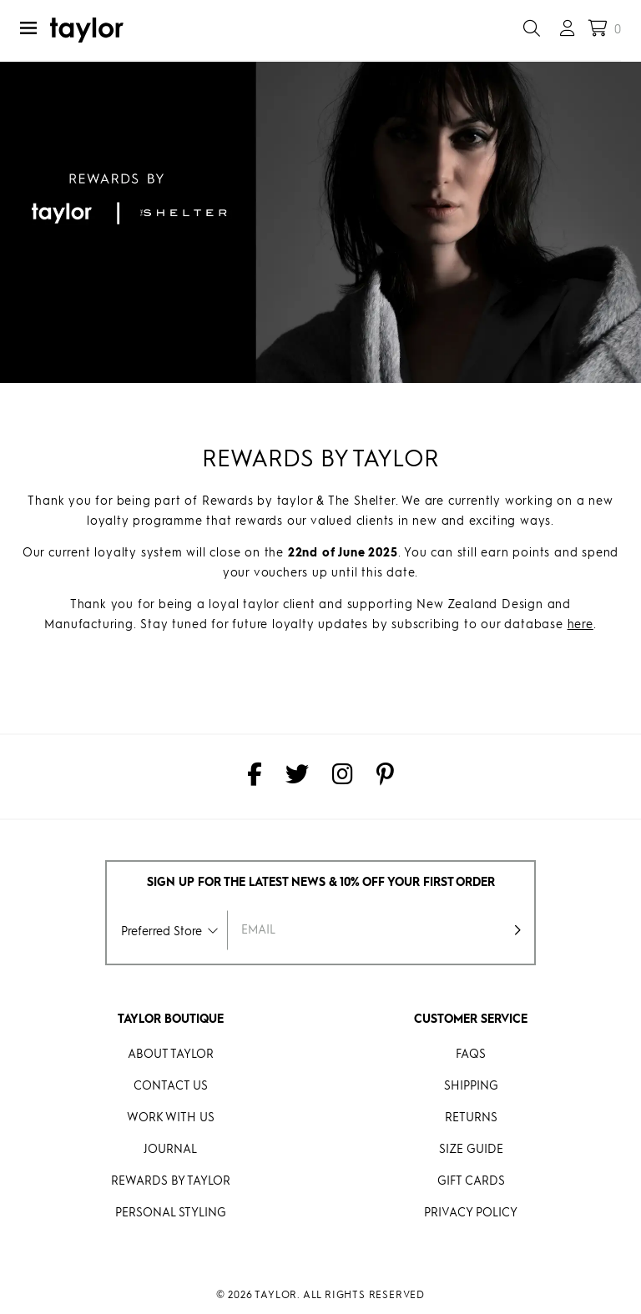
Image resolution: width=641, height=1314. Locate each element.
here (580, 625)
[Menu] (28, 30)
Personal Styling (170, 1213)
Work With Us (171, 1118)
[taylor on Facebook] (254, 776)
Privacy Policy (470, 1213)
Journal (170, 1149)
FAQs (471, 1054)
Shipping (471, 1086)
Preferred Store (161, 932)
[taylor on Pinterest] (385, 776)
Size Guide (471, 1149)
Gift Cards (471, 1181)
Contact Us (171, 1086)
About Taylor (171, 1054)
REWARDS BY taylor (170, 1181)
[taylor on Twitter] (297, 776)
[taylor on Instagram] (342, 776)
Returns (471, 1118)
